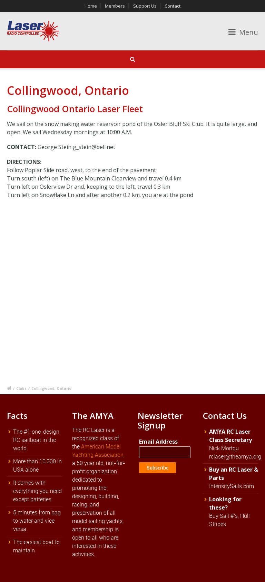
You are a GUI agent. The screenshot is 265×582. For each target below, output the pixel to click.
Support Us (145, 6)
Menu (243, 32)
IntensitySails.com (231, 486)
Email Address (158, 441)
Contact (172, 6)
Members (115, 6)
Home (91, 6)
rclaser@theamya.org (235, 456)
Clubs (21, 388)
